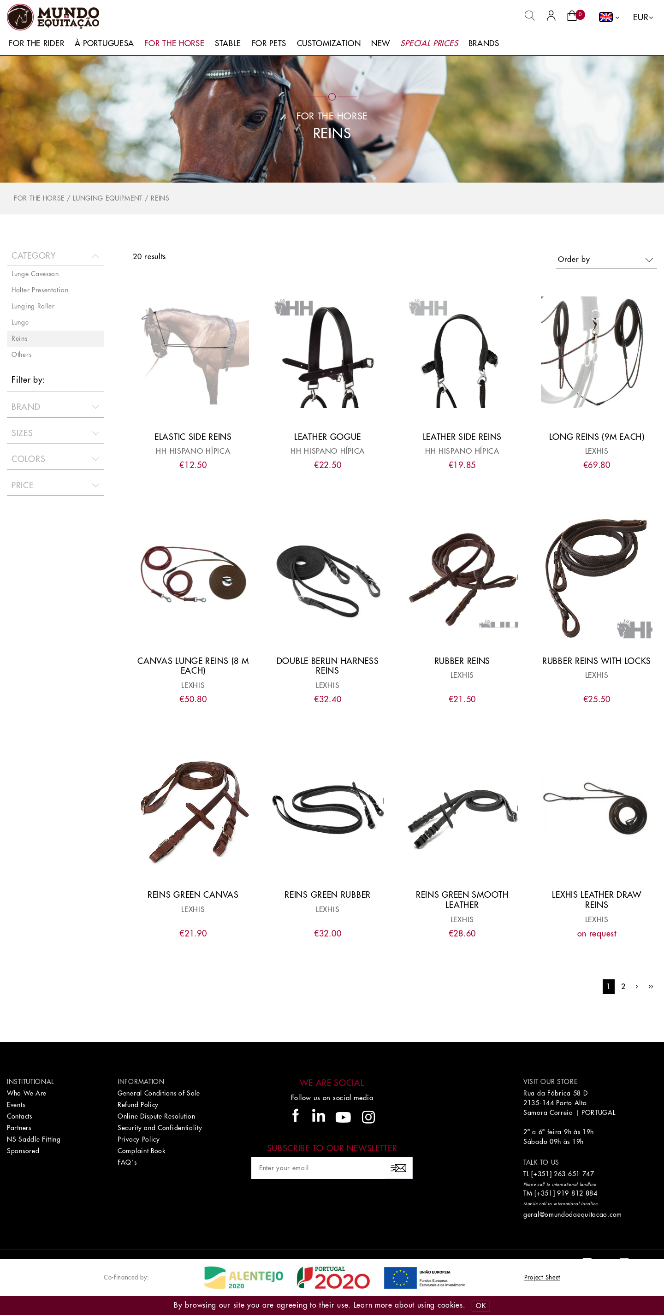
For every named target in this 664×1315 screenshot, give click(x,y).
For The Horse (174, 43)
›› (650, 986)
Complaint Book (142, 1151)
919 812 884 (577, 1193)
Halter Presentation (40, 290)
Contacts (19, 1116)
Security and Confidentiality (160, 1128)
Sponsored (23, 1151)
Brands (483, 43)
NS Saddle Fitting (34, 1139)
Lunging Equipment (107, 198)
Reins (160, 198)
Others (21, 354)
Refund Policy (138, 1105)
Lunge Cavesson (35, 274)
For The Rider (36, 43)
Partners (19, 1128)
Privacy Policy (139, 1139)
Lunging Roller (33, 306)
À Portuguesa (104, 43)
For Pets (269, 43)
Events (16, 1105)
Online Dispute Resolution (157, 1116)
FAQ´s (127, 1162)
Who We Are (27, 1093)
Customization (329, 43)
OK (481, 1306)
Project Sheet (542, 1277)
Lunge (20, 322)
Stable (228, 43)
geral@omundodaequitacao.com (572, 1214)
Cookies (450, 1305)
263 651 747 (574, 1174)
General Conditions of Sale (159, 1093)
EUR (640, 17)
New (380, 43)
